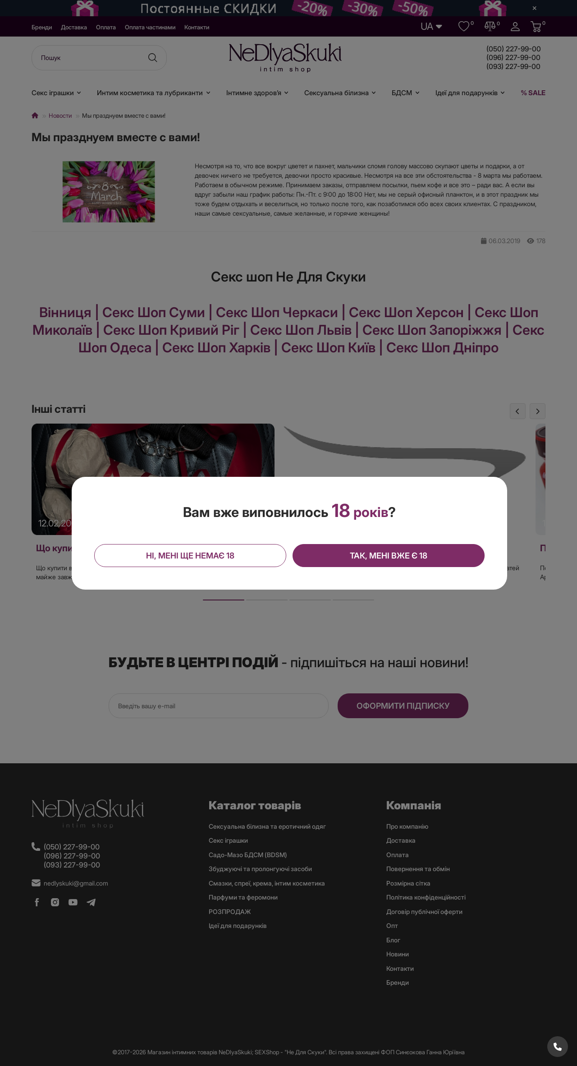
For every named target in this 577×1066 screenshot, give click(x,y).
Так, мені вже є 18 (387, 555)
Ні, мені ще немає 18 (191, 555)
